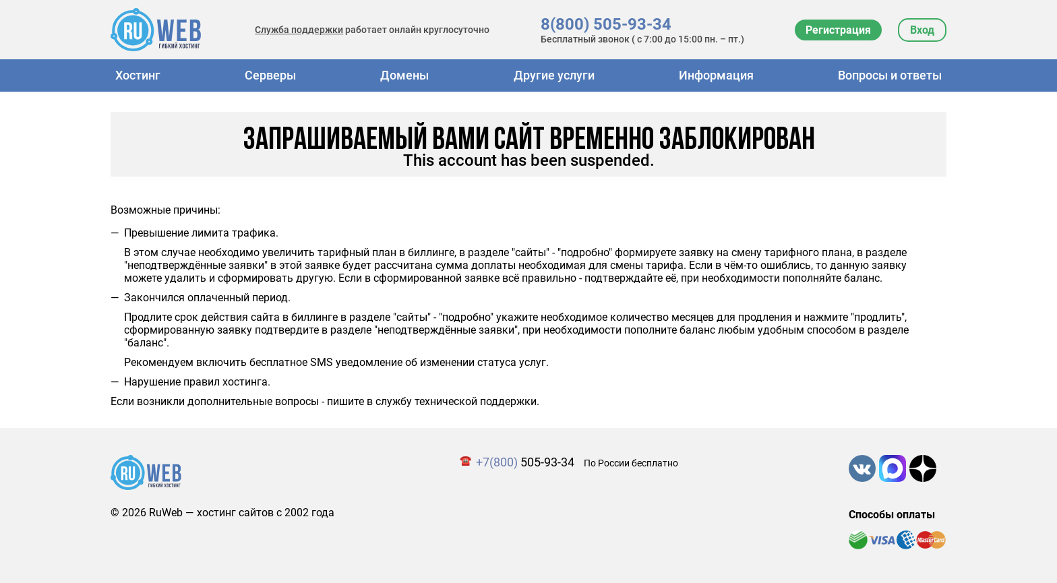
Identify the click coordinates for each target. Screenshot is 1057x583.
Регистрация (838, 30)
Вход (922, 30)
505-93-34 (525, 462)
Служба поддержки (299, 29)
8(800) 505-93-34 (606, 24)
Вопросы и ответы (890, 75)
